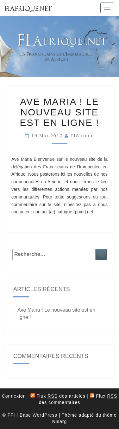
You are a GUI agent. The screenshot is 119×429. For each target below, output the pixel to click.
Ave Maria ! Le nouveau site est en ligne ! (59, 112)
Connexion (14, 396)
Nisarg (59, 421)
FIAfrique (82, 135)
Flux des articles (60, 396)
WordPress (45, 415)
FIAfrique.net (28, 8)
